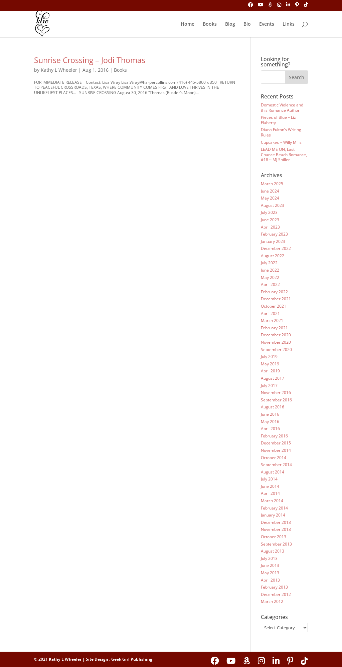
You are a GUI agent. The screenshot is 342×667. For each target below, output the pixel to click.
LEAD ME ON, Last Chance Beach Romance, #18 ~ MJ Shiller (284, 154)
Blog (230, 24)
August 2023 (272, 205)
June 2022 (270, 270)
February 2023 (274, 234)
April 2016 (270, 428)
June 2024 (270, 191)
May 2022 (270, 277)
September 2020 (276, 349)
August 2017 (272, 378)
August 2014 (272, 472)
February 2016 (274, 436)
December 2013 (276, 522)
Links (289, 24)
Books (210, 24)
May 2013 (270, 573)
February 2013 (274, 587)
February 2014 (274, 508)
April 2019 (270, 371)
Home (187, 24)
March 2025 (272, 184)
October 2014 (273, 457)
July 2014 (269, 479)
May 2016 (270, 421)
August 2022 (272, 256)
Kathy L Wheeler (59, 70)
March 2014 (272, 501)
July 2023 (269, 212)
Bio (247, 24)
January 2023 (273, 241)
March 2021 (272, 320)
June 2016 (270, 414)
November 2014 (276, 450)
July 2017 (269, 385)
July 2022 (269, 263)
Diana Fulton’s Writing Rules (281, 132)
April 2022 (270, 284)
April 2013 (270, 580)
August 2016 (272, 407)
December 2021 (276, 299)
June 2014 (270, 486)
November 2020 (276, 342)
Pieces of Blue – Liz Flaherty (278, 119)
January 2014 (273, 515)
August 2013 (272, 551)
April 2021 (270, 313)
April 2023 (270, 227)
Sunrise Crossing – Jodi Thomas (89, 60)
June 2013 (270, 565)
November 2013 (276, 529)
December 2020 (276, 335)
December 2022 (276, 248)
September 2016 (276, 400)
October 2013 (273, 537)
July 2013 (269, 558)
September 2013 (276, 544)
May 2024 (270, 198)
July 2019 (269, 356)
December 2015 (276, 443)
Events (266, 24)
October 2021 (273, 306)
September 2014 (276, 464)
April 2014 (270, 493)
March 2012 (272, 601)
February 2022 (274, 292)
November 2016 (276, 392)
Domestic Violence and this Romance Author (282, 107)
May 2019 (270, 364)
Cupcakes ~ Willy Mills (281, 142)
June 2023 (270, 220)
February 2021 (274, 328)
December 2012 (276, 594)
